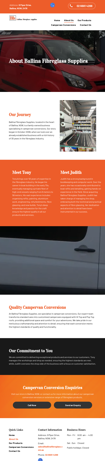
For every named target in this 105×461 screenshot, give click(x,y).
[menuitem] (57, 20)
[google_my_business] (52, 5)
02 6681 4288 (51, 454)
